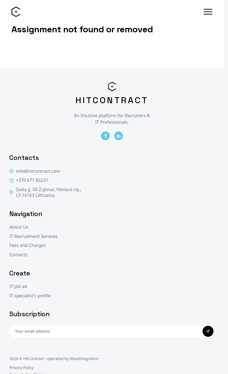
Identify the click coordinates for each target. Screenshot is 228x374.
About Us (18, 227)
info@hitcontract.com (34, 171)
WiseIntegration (84, 358)
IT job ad (18, 286)
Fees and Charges (27, 245)
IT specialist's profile (30, 296)
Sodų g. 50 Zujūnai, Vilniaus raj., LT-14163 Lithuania (45, 192)
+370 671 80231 (28, 180)
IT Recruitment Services (33, 236)
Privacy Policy (21, 367)
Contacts (18, 255)
